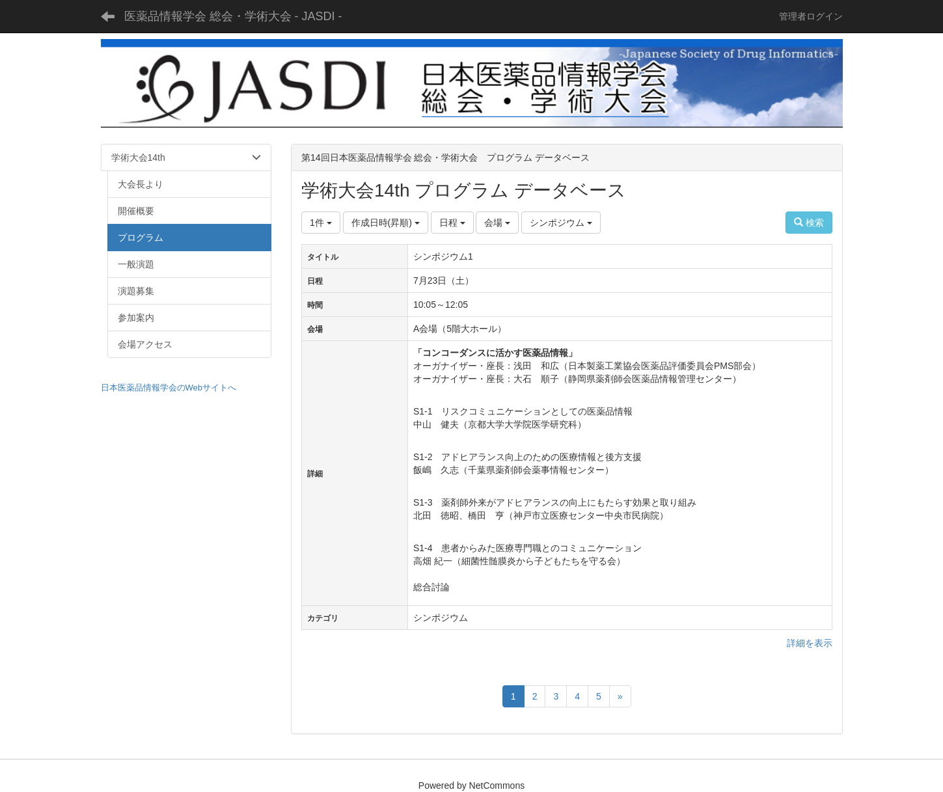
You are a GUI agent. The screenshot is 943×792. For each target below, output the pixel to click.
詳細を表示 (809, 643)
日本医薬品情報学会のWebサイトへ (169, 387)
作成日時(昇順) (385, 222)
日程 (452, 222)
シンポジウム (561, 222)
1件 (321, 222)
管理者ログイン (811, 16)
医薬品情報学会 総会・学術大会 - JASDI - (233, 16)
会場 (497, 222)
